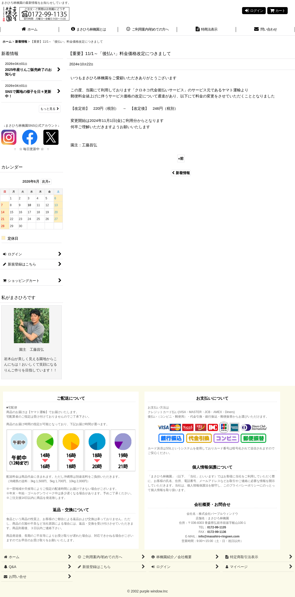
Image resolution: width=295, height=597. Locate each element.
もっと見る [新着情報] (49, 109)
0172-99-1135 (216, 527)
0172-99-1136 (216, 532)
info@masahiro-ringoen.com (219, 536)
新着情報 (181, 173)
